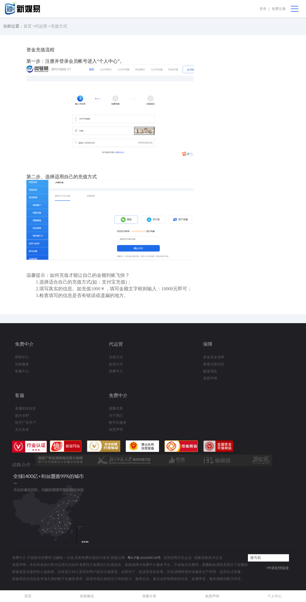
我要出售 (149, 596)
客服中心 (22, 371)
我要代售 (116, 408)
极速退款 (210, 371)
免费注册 (279, 9)
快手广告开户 (25, 422)
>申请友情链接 (277, 568)
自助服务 (22, 364)
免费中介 (116, 371)
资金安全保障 (213, 357)
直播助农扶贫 (25, 408)
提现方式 (116, 364)
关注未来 (22, 430)
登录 (262, 9)
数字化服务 (117, 422)
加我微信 (87, 596)
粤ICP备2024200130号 (144, 558)
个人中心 (275, 596)
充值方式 (59, 26)
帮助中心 (22, 357)
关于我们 (116, 415)
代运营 (41, 26)
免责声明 (210, 378)
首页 (27, 26)
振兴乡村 (22, 415)
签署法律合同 (213, 364)
